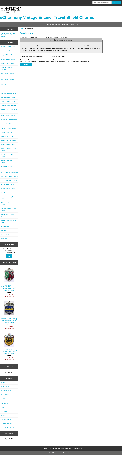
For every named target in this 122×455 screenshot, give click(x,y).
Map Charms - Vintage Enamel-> (7, 80)
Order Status (4, 411)
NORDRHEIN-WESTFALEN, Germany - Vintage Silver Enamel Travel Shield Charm (9, 279)
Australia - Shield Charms (8, 93)
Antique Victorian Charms (8, 55)
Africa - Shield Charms (7, 85)
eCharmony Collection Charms (7, 203)
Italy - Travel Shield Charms (9, 140)
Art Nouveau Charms (7, 51)
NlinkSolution (73, 452)
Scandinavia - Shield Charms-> (7, 161)
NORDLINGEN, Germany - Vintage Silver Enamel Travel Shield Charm (9, 343)
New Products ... (5, 234)
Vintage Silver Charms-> (8, 184)
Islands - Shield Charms (8, 136)
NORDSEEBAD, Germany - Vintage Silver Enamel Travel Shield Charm (9, 312)
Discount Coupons (6, 424)
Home (3, 3)
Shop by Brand (5, 386)
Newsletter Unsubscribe (8, 428)
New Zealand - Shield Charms (7, 155)
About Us (3, 382)
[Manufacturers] (9, 250)
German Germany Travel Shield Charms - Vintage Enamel (63, 24)
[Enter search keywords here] (101, 2)
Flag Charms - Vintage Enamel (7, 74)
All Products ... (5, 238)
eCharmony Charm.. (9, 252)
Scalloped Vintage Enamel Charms (8, 209)
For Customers (5, 226)
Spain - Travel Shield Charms (9, 172)
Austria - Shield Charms (8, 97)
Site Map (3, 415)
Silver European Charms (8, 189)
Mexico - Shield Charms (8, 144)
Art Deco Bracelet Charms (8, 46)
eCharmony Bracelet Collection (7, 68)
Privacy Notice (5, 394)
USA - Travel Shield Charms (9, 180)
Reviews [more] (9, 366)
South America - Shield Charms (7, 167)
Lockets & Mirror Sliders (8, 63)
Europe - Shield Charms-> (8, 115)
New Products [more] (9, 262)
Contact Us (4, 407)
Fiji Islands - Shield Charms (9, 120)
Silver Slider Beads (6, 193)
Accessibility (4, 403)
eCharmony (9, 250)
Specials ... (4, 230)
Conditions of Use (6, 399)
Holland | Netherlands (7, 132)
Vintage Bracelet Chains (8, 59)
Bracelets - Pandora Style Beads (8, 221)
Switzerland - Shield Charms (9, 176)
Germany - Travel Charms (8, 128)
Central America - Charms (8, 105)
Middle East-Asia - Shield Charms (8, 149)
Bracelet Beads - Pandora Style (8, 215)
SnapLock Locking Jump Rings (8, 197)
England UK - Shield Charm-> (9, 110)
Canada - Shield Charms (8, 101)
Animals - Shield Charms (8, 89)
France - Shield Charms (8, 124)
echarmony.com (58, 452)
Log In (10, 3)
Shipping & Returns (6, 390)
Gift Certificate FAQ (6, 419)
